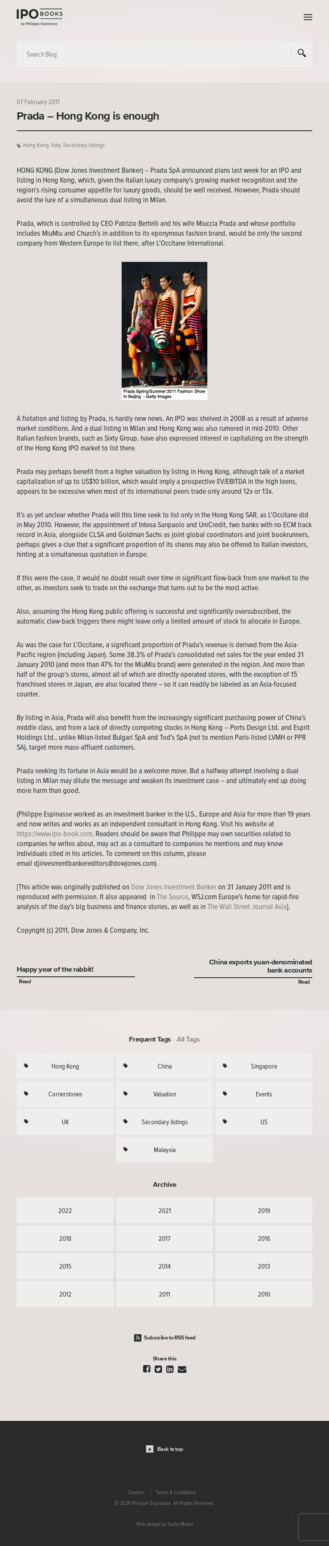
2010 (264, 1294)
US (264, 1122)
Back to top (170, 1449)
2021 (165, 1210)
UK (65, 1122)
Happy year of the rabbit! (55, 969)
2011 (164, 1294)
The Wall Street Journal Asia (247, 906)
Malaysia (165, 1149)
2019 (264, 1210)
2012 (65, 1294)
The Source (172, 896)
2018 (65, 1238)
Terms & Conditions (176, 1492)
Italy (55, 145)
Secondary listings (84, 145)
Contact (136, 1492)
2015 (65, 1266)
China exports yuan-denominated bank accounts (260, 966)
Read (25, 981)
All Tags (188, 1039)
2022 (65, 1210)
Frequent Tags (150, 1039)
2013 (264, 1266)
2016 (264, 1238)
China (165, 1066)
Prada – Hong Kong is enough (88, 116)
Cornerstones (65, 1094)
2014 (164, 1266)
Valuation (164, 1094)
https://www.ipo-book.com (54, 833)
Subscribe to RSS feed (170, 1337)
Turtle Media (180, 1524)
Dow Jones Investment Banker (173, 887)
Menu (305, 17)
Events (264, 1094)
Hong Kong (36, 145)
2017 (164, 1238)
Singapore (264, 1066)
